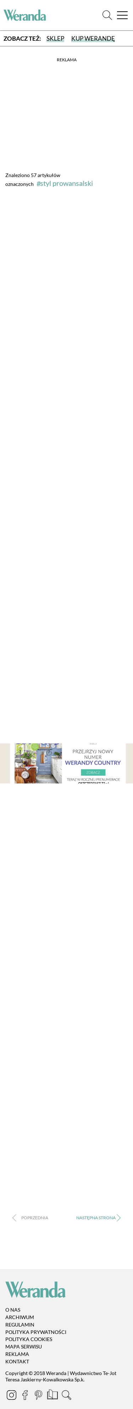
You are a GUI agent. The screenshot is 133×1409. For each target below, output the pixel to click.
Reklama (17, 1354)
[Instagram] (12, 1396)
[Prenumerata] (53, 1396)
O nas (12, 1310)
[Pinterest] (39, 1396)
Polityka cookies (28, 1339)
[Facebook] (25, 1396)
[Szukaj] (107, 15)
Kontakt (17, 1361)
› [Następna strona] (98, 1218)
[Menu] (122, 15)
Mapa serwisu (23, 1347)
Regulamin (19, 1325)
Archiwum (19, 1317)
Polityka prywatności (35, 1332)
